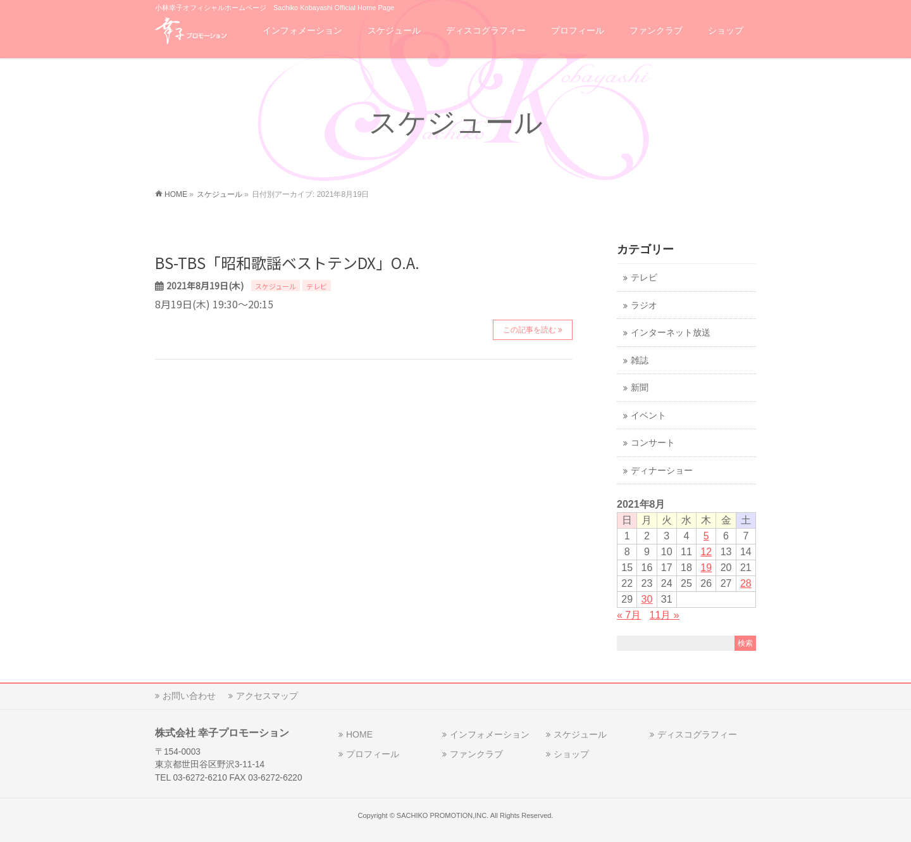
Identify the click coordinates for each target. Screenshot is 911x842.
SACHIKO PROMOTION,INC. (442, 815)
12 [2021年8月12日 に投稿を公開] (706, 551)
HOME (359, 734)
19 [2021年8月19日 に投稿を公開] (706, 567)
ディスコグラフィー (697, 734)
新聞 (639, 388)
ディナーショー (662, 470)
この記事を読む (529, 329)
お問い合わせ (189, 696)
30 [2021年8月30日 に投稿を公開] (647, 599)
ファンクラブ (476, 754)
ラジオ (644, 305)
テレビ (316, 286)
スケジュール (275, 286)
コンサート (653, 443)
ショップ (571, 754)
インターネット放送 (670, 332)
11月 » (664, 615)
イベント (648, 415)
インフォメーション (490, 734)
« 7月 (629, 615)
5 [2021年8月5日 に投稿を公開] (706, 536)
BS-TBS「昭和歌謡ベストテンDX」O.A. (287, 262)
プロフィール (372, 754)
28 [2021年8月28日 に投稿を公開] (746, 583)
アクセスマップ (267, 696)
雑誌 (639, 360)
